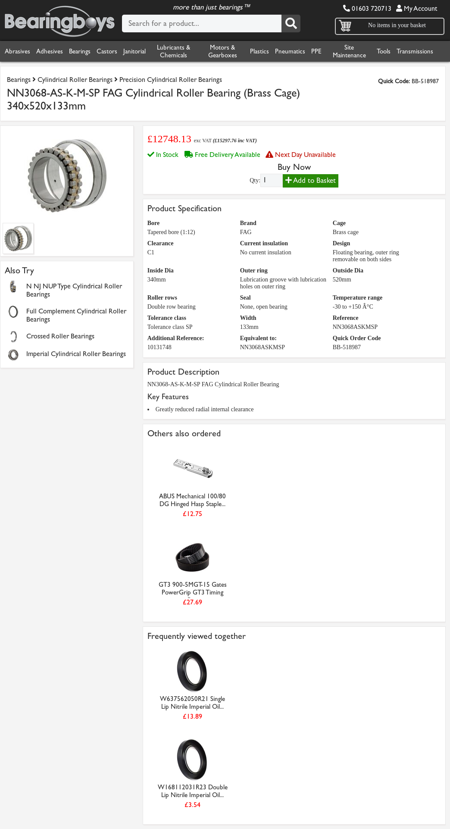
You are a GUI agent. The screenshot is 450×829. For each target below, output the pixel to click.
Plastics (259, 51)
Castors (107, 51)
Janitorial (134, 51)
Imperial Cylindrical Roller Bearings (76, 354)
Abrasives (17, 51)
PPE (316, 51)
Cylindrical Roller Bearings (75, 79)
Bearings (80, 51)
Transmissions (415, 51)
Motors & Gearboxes (222, 51)
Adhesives (49, 51)
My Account (416, 8)
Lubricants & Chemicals (173, 51)
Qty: (255, 180)
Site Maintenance (349, 51)
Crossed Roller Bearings (60, 336)
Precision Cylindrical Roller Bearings (170, 79)
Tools (384, 51)
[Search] (290, 23)
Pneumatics (290, 51)
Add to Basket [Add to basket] (310, 180)
